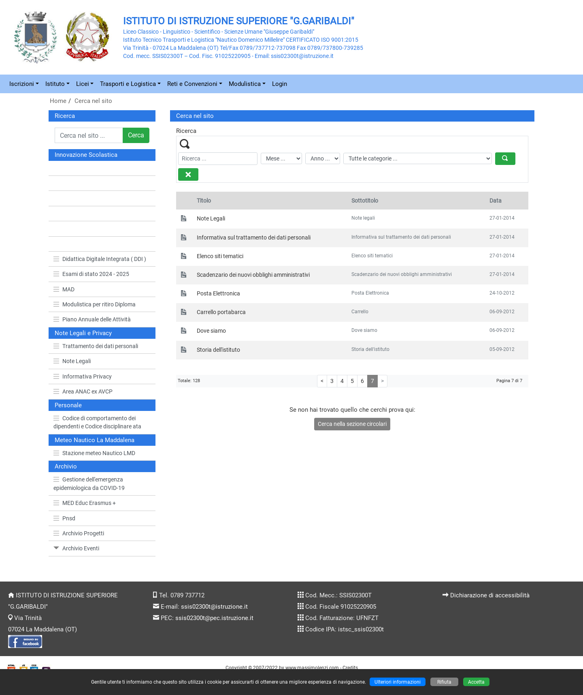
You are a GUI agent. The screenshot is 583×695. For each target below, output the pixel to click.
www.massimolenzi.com (312, 668)
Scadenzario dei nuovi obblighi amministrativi (253, 275)
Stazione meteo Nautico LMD (94, 453)
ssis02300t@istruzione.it (214, 606)
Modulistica (245, 84)
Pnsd (64, 518)
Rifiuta (444, 682)
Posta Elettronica (218, 293)
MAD (63, 289)
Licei (82, 84)
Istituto (55, 84)
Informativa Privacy (82, 376)
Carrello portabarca (221, 312)
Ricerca (65, 116)
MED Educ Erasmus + (84, 503)
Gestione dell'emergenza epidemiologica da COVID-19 (89, 483)
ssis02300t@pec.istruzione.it (214, 618)
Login (279, 84)
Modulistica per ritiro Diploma (94, 304)
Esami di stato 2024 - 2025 (91, 274)
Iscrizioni (21, 84)
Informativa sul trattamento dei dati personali (254, 237)
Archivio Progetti (78, 533)
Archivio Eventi (76, 548)
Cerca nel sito (93, 101)
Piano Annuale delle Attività (92, 319)
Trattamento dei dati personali (95, 346)
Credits (350, 668)
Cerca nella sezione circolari (352, 424)
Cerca (136, 135)
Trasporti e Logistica (128, 84)
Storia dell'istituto (218, 349)
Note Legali (72, 361)
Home (58, 101)
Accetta (476, 682)
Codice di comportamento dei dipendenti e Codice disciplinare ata (97, 422)
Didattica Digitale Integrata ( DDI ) (99, 259)
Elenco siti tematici (220, 256)
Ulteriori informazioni (397, 682)
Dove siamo (211, 330)
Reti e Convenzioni (192, 84)
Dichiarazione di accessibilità (490, 595)
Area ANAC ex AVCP (83, 391)
